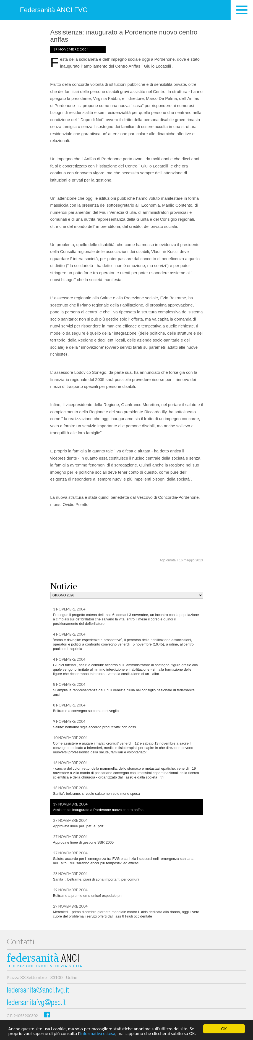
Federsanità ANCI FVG (54, 10)
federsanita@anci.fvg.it (38, 991)
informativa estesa (97, 1034)
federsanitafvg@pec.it (36, 1003)
